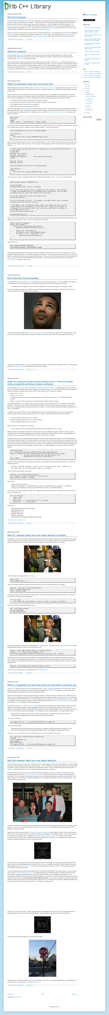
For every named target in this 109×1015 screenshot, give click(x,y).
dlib (27, 21)
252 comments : (30, 985)
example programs (19, 395)
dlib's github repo (71, 34)
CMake (31, 108)
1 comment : (29, 71)
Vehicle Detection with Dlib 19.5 (92, 51)
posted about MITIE (23, 387)
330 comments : (30, 369)
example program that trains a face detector (47, 835)
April (87, 108)
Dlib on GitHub (90, 15)
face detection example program (22, 872)
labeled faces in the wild (25, 866)
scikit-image (31, 576)
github (53, 89)
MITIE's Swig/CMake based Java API (57, 112)
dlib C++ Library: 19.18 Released (93, 73)
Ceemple (64, 65)
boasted (17, 539)
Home (42, 994)
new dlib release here (42, 669)
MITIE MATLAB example (43, 29)
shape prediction (43, 34)
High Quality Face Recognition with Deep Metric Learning (92, 31)
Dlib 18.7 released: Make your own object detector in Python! (36, 535)
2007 (86, 112)
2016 (86, 88)
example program (19, 366)
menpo (13, 34)
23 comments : (29, 748)
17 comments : (29, 39)
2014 (86, 92)
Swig (25, 108)
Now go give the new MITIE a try (16, 520)
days (17, 827)
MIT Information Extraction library (64, 700)
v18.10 (29, 281)
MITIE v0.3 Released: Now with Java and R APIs (30, 84)
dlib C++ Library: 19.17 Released (93, 75)
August (88, 103)
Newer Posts (11, 994)
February (88, 110)
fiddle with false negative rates (42, 827)
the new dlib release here (33, 982)
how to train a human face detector (32, 774)
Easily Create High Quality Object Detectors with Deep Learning (93, 39)
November (89, 99)
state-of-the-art (17, 702)
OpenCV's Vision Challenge (39, 36)
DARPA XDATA (53, 690)
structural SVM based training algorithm (38, 832)
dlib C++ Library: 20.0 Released (92, 71)
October (88, 101)
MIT (14, 688)
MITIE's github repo (12, 259)
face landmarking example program (37, 332)
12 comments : (29, 266)
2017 (86, 86)
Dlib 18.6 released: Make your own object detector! (31, 760)
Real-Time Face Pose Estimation (23, 278)
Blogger (57, 1006)
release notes (20, 58)
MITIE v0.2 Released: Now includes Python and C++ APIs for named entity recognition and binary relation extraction (40, 383)
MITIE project (51, 27)
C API (22, 705)
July (87, 105)
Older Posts (74, 994)
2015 (86, 90)
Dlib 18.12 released (16, 17)
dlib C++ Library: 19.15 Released (93, 77)
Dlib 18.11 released (16, 51)
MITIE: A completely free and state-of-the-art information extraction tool (41, 685)
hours (12, 827)
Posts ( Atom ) (17, 997)
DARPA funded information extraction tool (44, 87)
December (89, 94)
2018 (86, 84)
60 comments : (29, 672)
